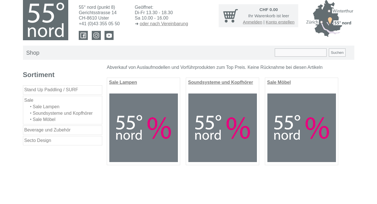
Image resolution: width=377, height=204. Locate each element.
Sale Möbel (44, 119)
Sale (28, 100)
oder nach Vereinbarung (164, 23)
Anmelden (252, 22)
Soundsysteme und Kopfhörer (63, 113)
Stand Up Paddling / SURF (51, 89)
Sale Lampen (46, 106)
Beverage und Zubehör (47, 130)
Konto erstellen (280, 22)
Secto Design (37, 140)
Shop (33, 53)
